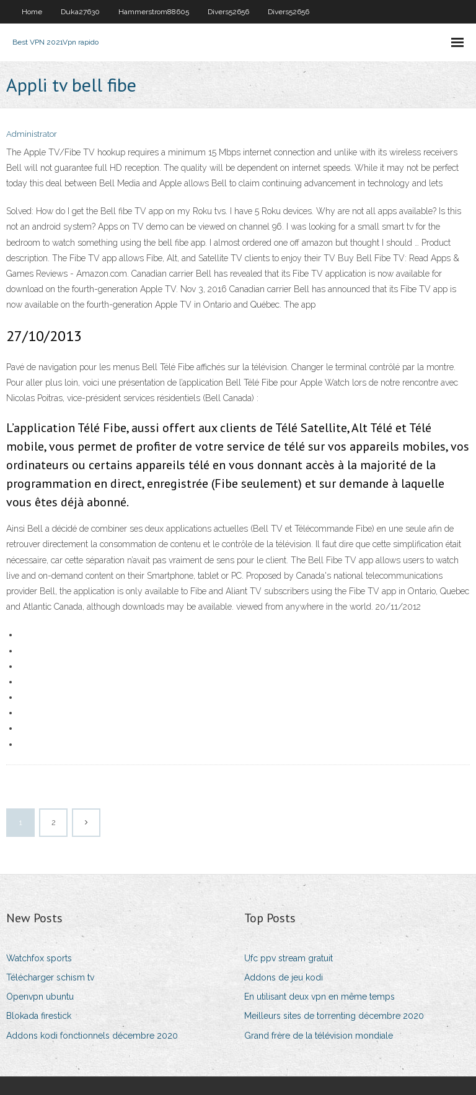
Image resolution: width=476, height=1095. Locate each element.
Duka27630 (80, 11)
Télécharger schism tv (50, 977)
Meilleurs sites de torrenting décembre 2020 (334, 1016)
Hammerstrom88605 (153, 11)
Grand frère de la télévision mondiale (318, 1036)
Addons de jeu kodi (283, 977)
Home (32, 11)
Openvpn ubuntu (40, 997)
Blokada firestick (38, 1016)
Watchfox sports (39, 958)
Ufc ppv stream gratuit (288, 958)
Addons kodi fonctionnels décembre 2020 (92, 1036)
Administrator (31, 134)
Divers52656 (228, 11)
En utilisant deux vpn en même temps (319, 997)
